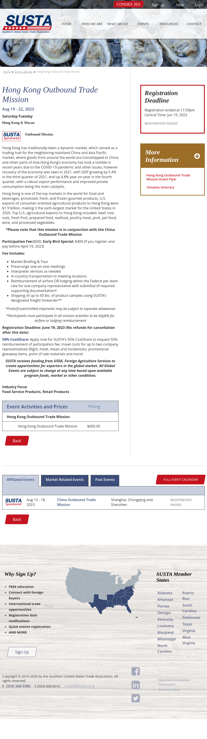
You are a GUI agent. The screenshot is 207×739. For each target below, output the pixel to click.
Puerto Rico (188, 615)
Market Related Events (65, 499)
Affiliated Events (20, 499)
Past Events (105, 499)
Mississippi (166, 659)
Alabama (164, 612)
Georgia (164, 632)
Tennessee (191, 637)
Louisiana (165, 645)
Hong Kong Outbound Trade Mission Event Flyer (170, 197)
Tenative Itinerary (161, 208)
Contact (194, 24)
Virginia (188, 650)
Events (143, 24)
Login (199, 4)
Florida (163, 626)
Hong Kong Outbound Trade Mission (58, 92)
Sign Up (158, 4)
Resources (168, 24)
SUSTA (26, 23)
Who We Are (92, 24)
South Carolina (189, 628)
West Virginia (188, 660)
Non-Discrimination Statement (175, 702)
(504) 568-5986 (18, 705)
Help (180, 4)
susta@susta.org (79, 705)
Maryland (165, 652)
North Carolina (164, 668)
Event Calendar (23, 92)
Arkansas (165, 619)
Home (67, 24)
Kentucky (165, 639)
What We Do (117, 24)
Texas (187, 644)
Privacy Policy (170, 710)
